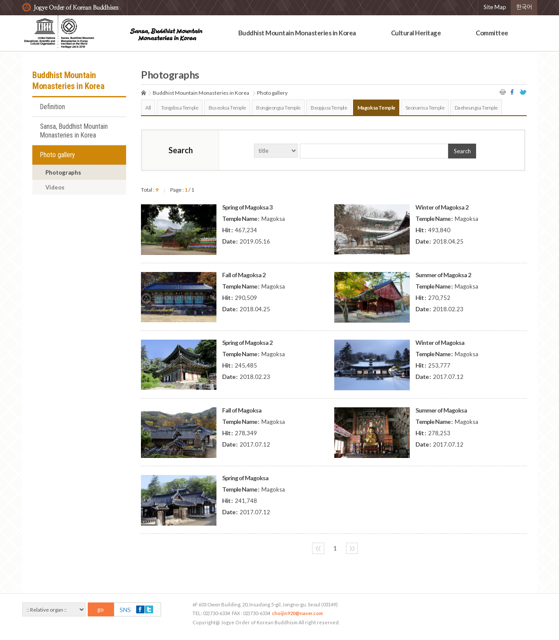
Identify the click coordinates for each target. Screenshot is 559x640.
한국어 (524, 6)
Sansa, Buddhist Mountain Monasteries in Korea (74, 131)
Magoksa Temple (376, 107)
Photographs (63, 172)
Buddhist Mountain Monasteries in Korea (297, 33)
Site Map (495, 6)
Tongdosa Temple (179, 107)
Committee (492, 33)
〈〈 (318, 548)
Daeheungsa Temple (476, 107)
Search (462, 151)
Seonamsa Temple (424, 107)
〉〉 (352, 548)
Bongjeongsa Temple (278, 107)
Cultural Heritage (416, 33)
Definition (52, 107)
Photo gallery (57, 155)
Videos (55, 187)
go (100, 609)
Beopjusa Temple (329, 107)
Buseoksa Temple (227, 107)
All (148, 107)
